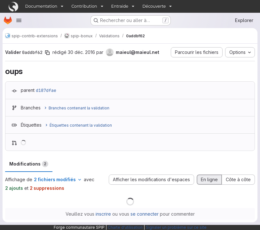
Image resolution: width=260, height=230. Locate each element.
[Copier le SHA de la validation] (47, 52)
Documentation (41, 6)
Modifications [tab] (28, 164)
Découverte (154, 6)
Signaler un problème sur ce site (176, 227)
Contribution (84, 6)
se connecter (144, 214)
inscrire (103, 214)
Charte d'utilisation (125, 227)
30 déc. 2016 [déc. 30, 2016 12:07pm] (81, 52)
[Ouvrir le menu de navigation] (19, 20)
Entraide (120, 6)
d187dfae (46, 90)
